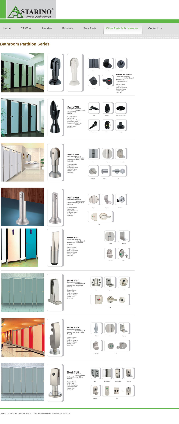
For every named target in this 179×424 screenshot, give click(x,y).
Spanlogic (66, 413)
